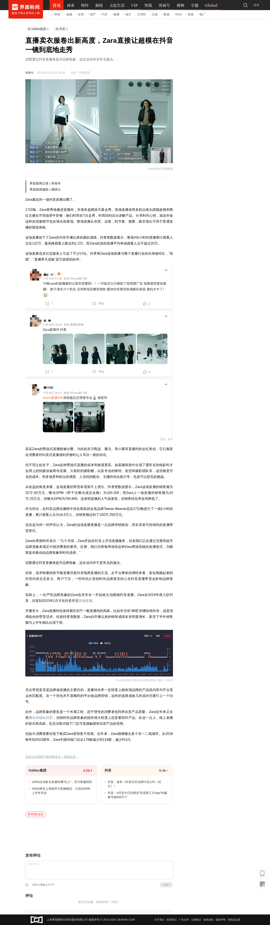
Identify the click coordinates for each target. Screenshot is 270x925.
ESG (178, 14)
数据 (166, 14)
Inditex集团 (38, 29)
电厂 (201, 14)
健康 (115, 14)
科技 (56, 14)
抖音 (62, 29)
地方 (127, 14)
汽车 (104, 14)
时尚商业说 (35, 814)
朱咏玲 (29, 72)
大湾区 (140, 14)
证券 (80, 14)
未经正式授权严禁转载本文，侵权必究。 (51, 756)
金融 (68, 14)
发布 (166, 884)
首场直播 (85, 600)
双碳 (190, 14)
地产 (92, 14)
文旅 (154, 14)
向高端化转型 (42, 717)
